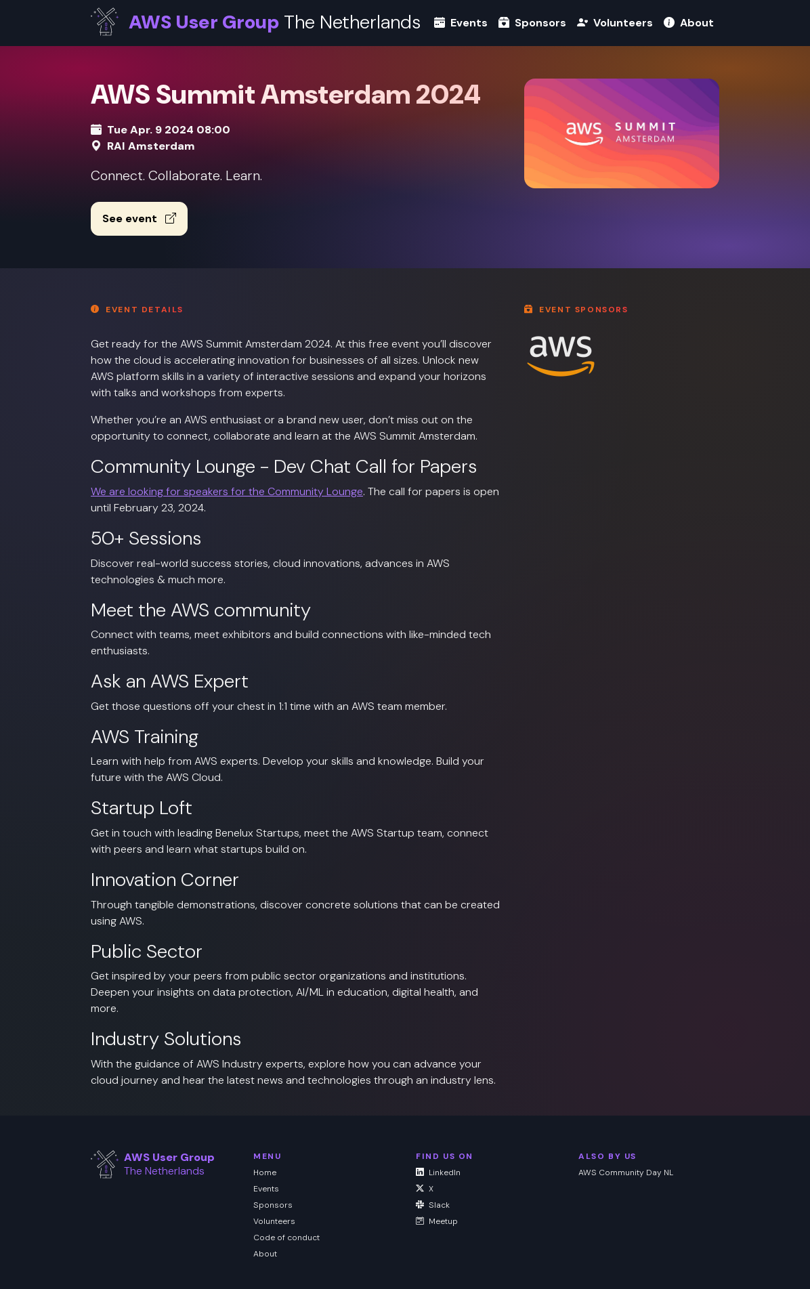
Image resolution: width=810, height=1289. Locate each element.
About (689, 23)
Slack (433, 1205)
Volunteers (615, 23)
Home (264, 1172)
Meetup (437, 1221)
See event (139, 218)
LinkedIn (438, 1172)
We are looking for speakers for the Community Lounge (227, 491)
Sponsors (532, 23)
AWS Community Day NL (625, 1172)
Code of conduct (286, 1237)
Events (461, 23)
